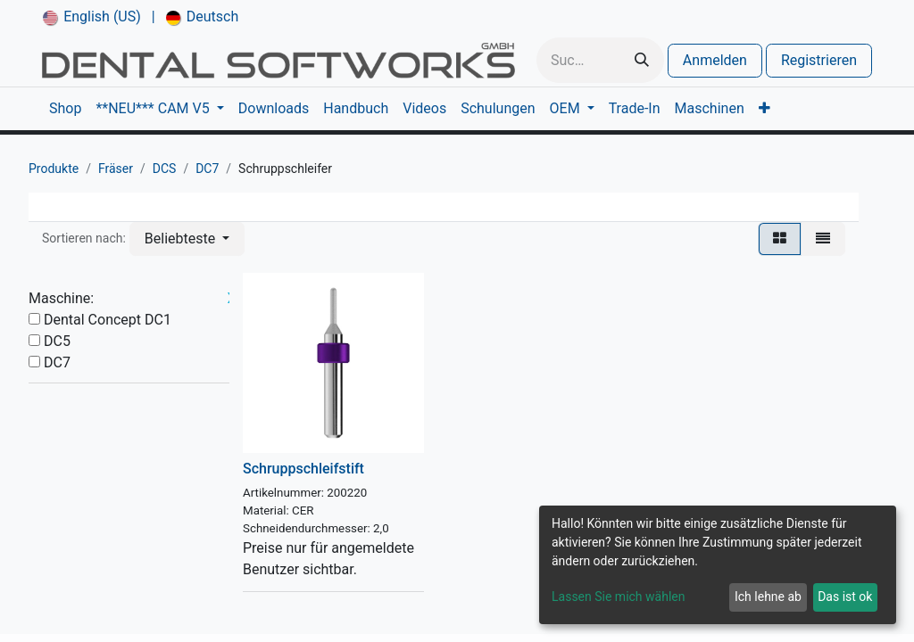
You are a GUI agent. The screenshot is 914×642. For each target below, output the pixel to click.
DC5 (57, 341)
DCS (165, 168)
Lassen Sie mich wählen (618, 596)
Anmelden (715, 60)
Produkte (54, 168)
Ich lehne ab (768, 596)
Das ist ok (845, 596)
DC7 (207, 168)
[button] (187, 239)
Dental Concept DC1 (107, 319)
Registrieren (819, 60)
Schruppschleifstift (303, 468)
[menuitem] (92, 17)
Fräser (115, 168)
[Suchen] (641, 60)
